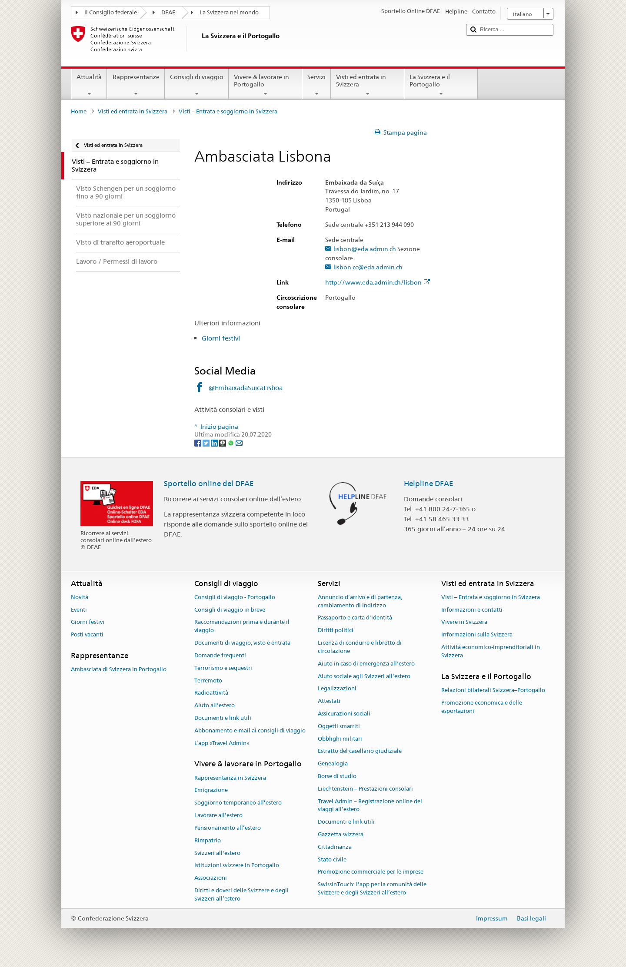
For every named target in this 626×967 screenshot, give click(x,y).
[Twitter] (207, 442)
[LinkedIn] (215, 442)
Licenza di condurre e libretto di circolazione (360, 646)
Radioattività (211, 693)
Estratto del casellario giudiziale (360, 751)
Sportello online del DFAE (209, 483)
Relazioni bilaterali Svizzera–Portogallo (493, 690)
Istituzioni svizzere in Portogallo (236, 865)
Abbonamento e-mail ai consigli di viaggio (250, 730)
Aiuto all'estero (214, 705)
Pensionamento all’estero (227, 828)
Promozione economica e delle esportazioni (481, 706)
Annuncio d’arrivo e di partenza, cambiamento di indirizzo (360, 601)
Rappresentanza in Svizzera (230, 778)
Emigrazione (211, 790)
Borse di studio (337, 776)
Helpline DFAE (428, 483)
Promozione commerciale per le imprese (370, 872)
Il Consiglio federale (110, 12)
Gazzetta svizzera (340, 834)
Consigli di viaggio (196, 85)
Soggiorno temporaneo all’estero (238, 803)
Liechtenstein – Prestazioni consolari (365, 788)
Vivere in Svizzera (464, 622)
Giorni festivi (221, 338)
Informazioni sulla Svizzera (477, 635)
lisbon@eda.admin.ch (364, 249)
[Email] (239, 442)
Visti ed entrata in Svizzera (367, 85)
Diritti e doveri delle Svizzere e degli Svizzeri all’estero (241, 894)
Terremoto (208, 680)
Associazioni (210, 877)
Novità (79, 597)
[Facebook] (198, 442)
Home (79, 111)
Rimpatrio (207, 840)
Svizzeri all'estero (217, 853)
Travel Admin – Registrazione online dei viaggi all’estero (370, 805)
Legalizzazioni (337, 689)
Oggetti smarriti (339, 726)
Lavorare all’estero (218, 815)
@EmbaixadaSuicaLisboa (245, 388)
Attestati (329, 701)
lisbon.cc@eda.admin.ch (368, 267)
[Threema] (223, 442)
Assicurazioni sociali (344, 713)
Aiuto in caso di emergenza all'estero (366, 663)
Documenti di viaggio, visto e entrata (242, 642)
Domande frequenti (220, 655)
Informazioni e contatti (472, 609)
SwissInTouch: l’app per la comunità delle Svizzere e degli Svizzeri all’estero (372, 888)
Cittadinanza (335, 847)
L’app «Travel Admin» (222, 743)
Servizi (316, 85)
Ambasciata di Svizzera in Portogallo (118, 669)
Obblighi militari (340, 738)
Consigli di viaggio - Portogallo (234, 597)
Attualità (89, 85)
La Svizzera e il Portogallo (441, 85)
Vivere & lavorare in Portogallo (265, 85)
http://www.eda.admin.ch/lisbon (377, 282)
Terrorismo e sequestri (223, 668)
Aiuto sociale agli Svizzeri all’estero (364, 676)
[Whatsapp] (231, 442)
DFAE (168, 12)
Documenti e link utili (222, 718)
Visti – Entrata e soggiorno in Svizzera (490, 597)
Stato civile (332, 859)
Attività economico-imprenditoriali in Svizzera (490, 651)
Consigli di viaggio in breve (229, 609)
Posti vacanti (87, 635)
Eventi (79, 609)
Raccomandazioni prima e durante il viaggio (242, 626)
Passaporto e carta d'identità (355, 618)
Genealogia (333, 763)
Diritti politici (335, 630)
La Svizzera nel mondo (229, 12)
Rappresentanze (135, 85)
